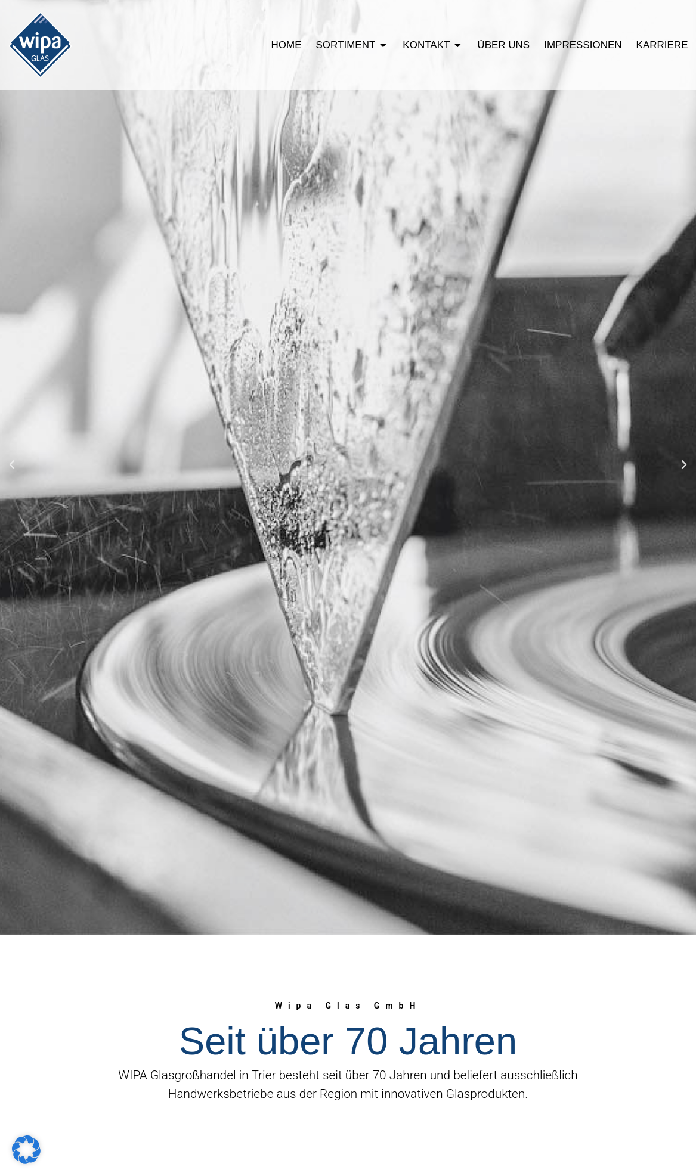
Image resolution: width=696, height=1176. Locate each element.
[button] (12, 465)
